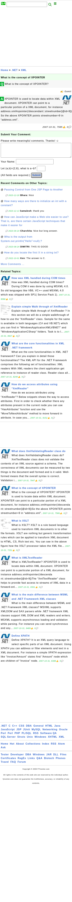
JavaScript (8, 732)
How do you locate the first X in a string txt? (31, 255)
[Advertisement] (29, 37)
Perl (3, 736)
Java (57, 729)
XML (24, 70)
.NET (15, 70)
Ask (3, 750)
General (38, 729)
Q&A (39, 761)
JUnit (26, 732)
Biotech (49, 761)
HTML (49, 729)
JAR (49, 757)
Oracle (63, 732)
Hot (12, 746)
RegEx (22, 761)
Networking (49, 732)
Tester (5, 757)
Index (45, 746)
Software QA (48, 736)
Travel (5, 765)
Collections (33, 746)
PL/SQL (27, 736)
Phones (61, 761)
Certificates (8, 761)
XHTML (52, 740)
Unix (30, 740)
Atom (61, 746)
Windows (40, 740)
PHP (17, 736)
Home (4, 70)
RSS (36, 736)
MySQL (36, 732)
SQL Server (8, 740)
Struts (21, 740)
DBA (29, 729)
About (20, 746)
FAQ (13, 765)
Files (63, 757)
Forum (22, 765)
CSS (21, 729)
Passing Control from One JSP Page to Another (33, 192)
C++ (14, 729)
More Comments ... (12, 267)
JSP (18, 732)
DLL (55, 757)
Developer (17, 757)
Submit (36, 178)
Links (31, 761)
